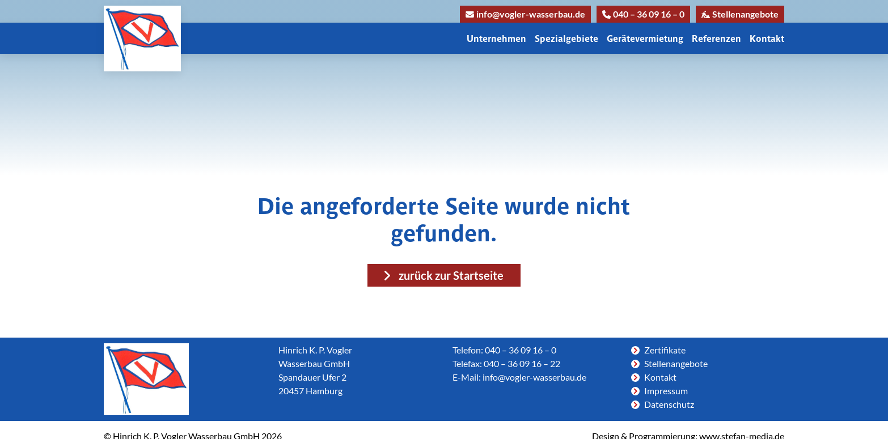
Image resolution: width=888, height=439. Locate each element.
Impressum (666, 390)
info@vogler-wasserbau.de (525, 13)
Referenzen (716, 38)
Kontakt (767, 38)
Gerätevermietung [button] (645, 38)
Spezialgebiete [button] (566, 38)
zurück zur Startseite (451, 275)
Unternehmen (496, 38)
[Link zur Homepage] (142, 38)
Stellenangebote (740, 13)
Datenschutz (669, 404)
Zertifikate (665, 349)
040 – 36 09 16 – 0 (643, 13)
